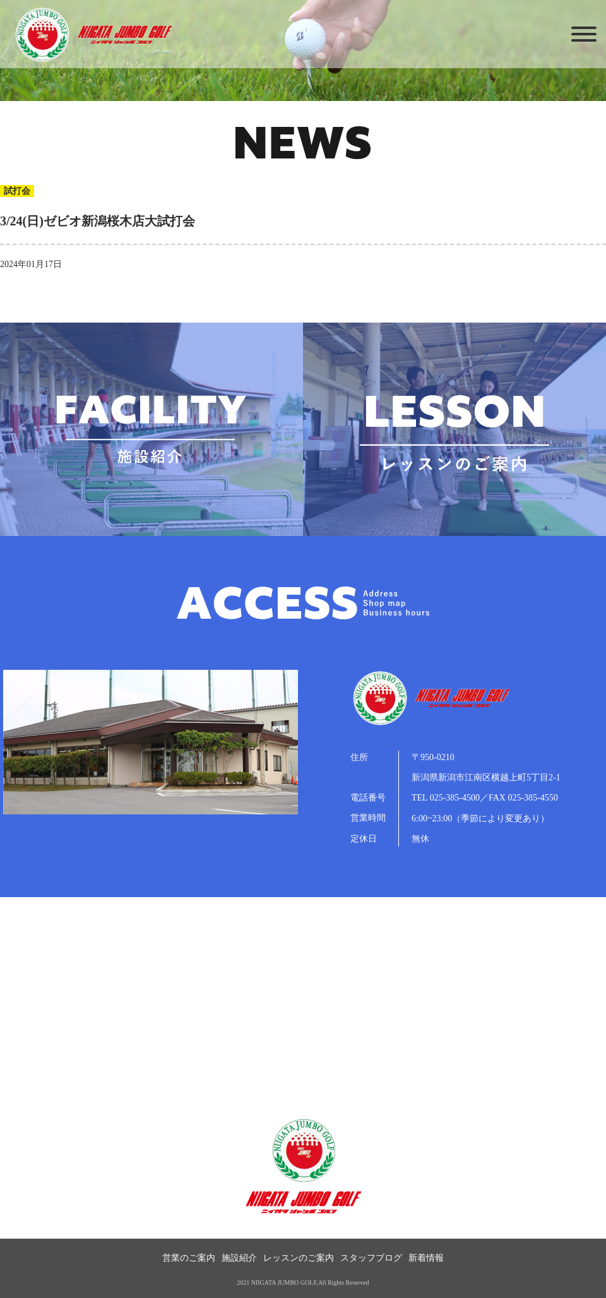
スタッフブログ (371, 1258)
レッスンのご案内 (298, 1258)
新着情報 (426, 1258)
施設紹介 (239, 1258)
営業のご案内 (188, 1258)
